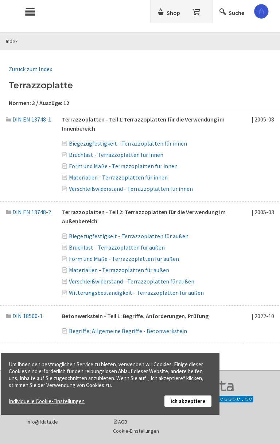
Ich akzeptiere (188, 401)
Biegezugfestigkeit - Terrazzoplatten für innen (128, 143)
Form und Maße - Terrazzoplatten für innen (123, 166)
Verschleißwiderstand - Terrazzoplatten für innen (131, 188)
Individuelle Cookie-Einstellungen (47, 401)
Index (12, 41)
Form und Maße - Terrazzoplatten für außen (124, 258)
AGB (122, 421)
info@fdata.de (42, 421)
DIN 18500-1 (24, 316)
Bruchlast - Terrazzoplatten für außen (117, 247)
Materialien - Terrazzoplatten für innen (118, 177)
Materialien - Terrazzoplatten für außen (119, 270)
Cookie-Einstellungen (136, 431)
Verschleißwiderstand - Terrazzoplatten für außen (131, 281)
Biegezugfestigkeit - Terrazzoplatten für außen (128, 236)
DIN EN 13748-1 (28, 119)
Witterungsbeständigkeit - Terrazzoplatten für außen (136, 292)
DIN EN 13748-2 (28, 212)
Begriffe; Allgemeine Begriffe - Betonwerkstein (128, 331)
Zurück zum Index (30, 69)
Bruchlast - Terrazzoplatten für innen (116, 154)
